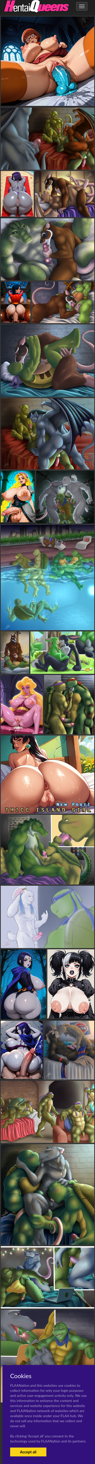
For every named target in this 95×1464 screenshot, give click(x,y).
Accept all (28, 1452)
